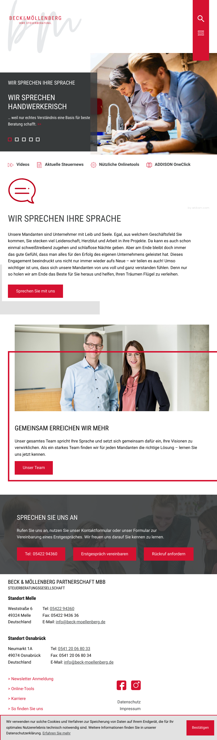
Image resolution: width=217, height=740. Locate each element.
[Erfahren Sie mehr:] (35, 291)
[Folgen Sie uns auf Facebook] (121, 685)
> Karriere (17, 698)
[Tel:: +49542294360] (41, 554)
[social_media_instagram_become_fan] (136, 685)
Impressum (130, 708)
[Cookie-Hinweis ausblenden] (200, 727)
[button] (10, 139)
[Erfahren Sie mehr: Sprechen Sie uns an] (104, 554)
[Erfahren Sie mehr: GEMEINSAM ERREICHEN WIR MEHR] (34, 468)
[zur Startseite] (45, 26)
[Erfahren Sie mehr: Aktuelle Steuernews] (63, 164)
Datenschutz (129, 701)
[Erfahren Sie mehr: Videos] (22, 164)
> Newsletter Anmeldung (30, 678)
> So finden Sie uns (25, 708)
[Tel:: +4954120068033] (74, 649)
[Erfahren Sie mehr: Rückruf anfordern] (168, 554)
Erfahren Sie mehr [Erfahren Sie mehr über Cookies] (56, 733)
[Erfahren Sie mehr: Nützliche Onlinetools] (118, 164)
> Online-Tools (21, 688)
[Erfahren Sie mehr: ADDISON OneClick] (172, 164)
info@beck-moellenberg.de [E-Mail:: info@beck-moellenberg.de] (80, 621)
